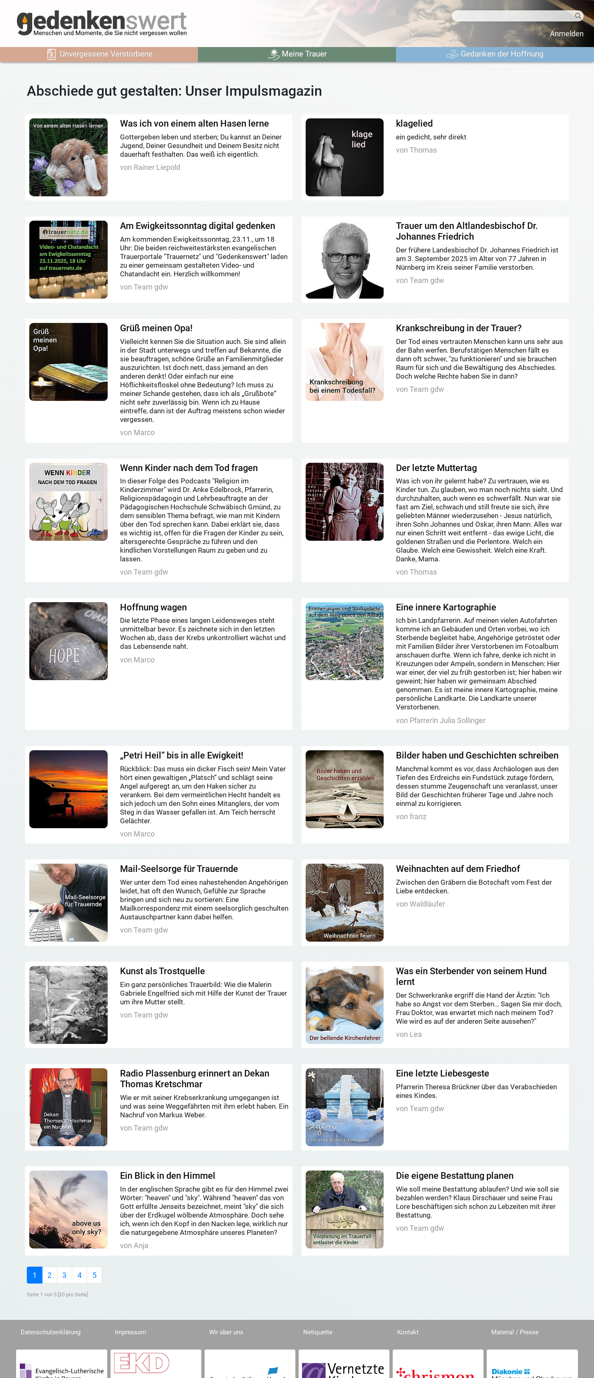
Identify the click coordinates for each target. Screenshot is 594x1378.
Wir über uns (226, 1332)
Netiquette (317, 1332)
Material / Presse (515, 1332)
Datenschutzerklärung (50, 1332)
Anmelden (567, 34)
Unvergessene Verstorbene (99, 54)
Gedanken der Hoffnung (495, 54)
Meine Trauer (297, 54)
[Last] (94, 1275)
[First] (34, 1275)
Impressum (130, 1332)
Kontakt (408, 1332)
